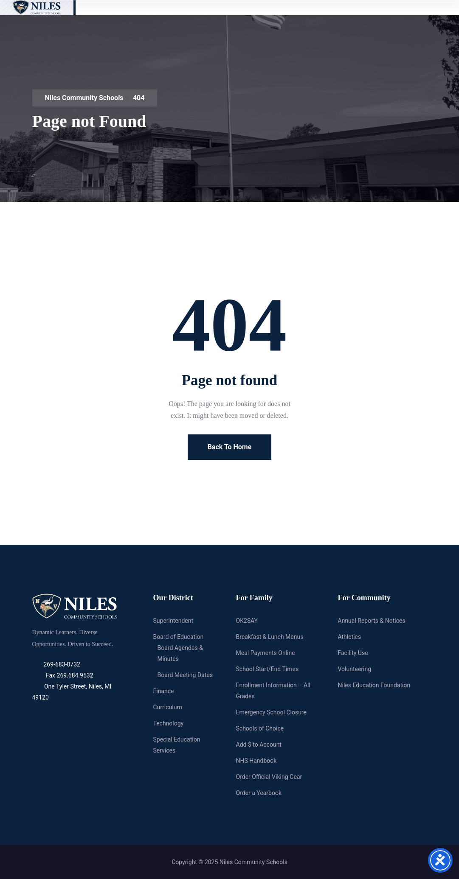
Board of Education (178, 636)
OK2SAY (247, 620)
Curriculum (167, 707)
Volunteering (355, 669)
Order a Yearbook (259, 792)
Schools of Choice (260, 728)
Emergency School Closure (271, 712)
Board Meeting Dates (185, 675)
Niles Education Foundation (374, 685)
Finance (163, 691)
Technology (168, 723)
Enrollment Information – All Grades (273, 691)
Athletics (349, 636)
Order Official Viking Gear (269, 776)
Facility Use (353, 652)
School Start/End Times (267, 669)
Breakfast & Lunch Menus (270, 636)
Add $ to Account (259, 744)
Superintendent (173, 620)
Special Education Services (176, 745)
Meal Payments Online (265, 652)
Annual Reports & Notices (371, 620)
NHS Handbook (256, 760)
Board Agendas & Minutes (180, 653)
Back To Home (230, 447)
